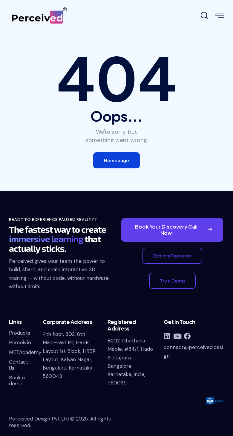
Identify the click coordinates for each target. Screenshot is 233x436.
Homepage (116, 160)
